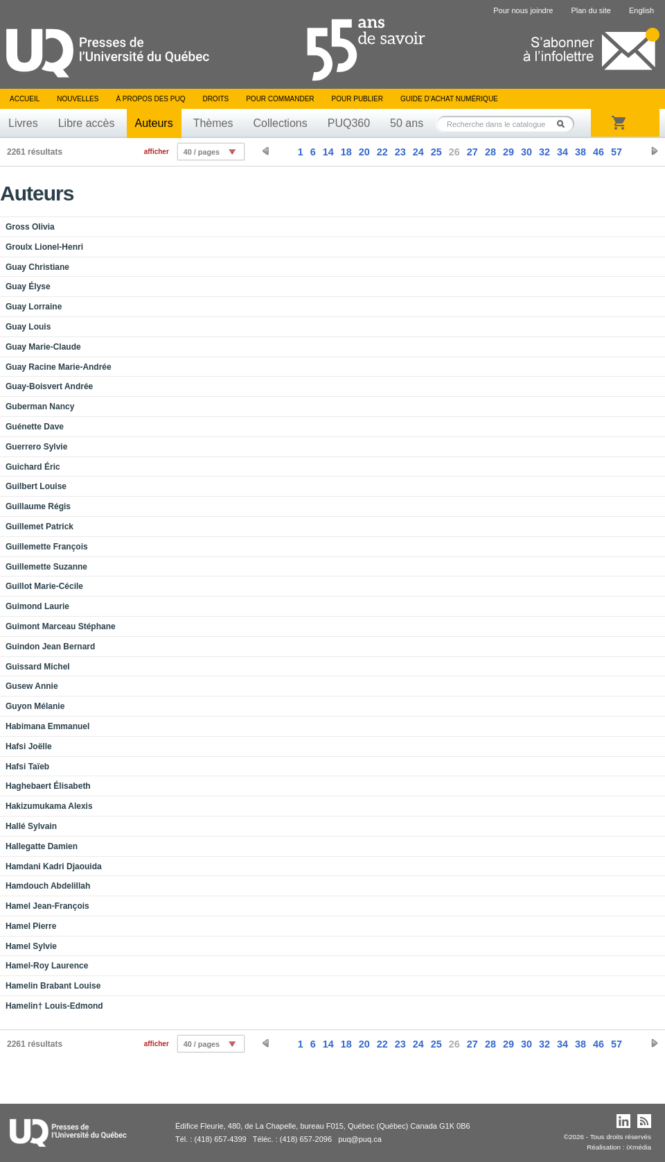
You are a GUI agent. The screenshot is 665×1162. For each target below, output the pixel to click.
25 (436, 151)
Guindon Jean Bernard (50, 646)
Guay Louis (28, 327)
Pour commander (280, 99)
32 (544, 151)
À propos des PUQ (150, 99)
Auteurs (154, 123)
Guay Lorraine (34, 306)
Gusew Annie (32, 686)
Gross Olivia (30, 227)
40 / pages (202, 152)
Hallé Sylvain (31, 826)
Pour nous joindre (523, 10)
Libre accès (86, 123)
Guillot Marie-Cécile (44, 586)
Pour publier (357, 99)
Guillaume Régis (38, 506)
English (641, 10)
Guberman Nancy (40, 406)
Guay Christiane (37, 267)
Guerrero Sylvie (36, 447)
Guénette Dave (35, 427)
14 (328, 151)
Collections (280, 123)
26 (454, 151)
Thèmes (213, 123)
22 (382, 151)
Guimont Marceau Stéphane (61, 626)
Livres (23, 123)
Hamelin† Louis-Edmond (54, 1006)
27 (472, 151)
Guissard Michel (38, 667)
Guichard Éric (33, 467)
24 (418, 151)
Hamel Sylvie (31, 946)
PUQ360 (349, 123)
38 (580, 151)
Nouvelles (77, 99)
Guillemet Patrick (39, 526)
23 (400, 151)
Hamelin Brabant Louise (53, 986)
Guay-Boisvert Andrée (49, 386)
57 (616, 151)
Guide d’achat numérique (449, 99)
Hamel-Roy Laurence (47, 966)
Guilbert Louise (36, 486)
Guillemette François (47, 547)
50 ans (406, 123)
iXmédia (638, 1147)
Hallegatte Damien (42, 846)
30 (526, 151)
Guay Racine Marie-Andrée (59, 367)
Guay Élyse (28, 286)
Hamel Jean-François (47, 906)
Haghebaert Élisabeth (48, 786)
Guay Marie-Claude (43, 347)
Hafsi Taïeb (27, 766)
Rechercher (564, 124)
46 (598, 151)
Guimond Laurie (37, 606)
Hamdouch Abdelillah (48, 886)
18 (346, 151)
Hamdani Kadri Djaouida (54, 866)
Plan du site (590, 10)
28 (490, 151)
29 (508, 151)
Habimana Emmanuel (47, 726)
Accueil (24, 99)
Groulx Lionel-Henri (44, 247)
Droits (215, 99)
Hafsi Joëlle (29, 746)
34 (562, 151)
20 (364, 151)
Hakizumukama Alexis (49, 806)
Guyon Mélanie (35, 706)
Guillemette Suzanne (46, 567)
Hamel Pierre (31, 926)
